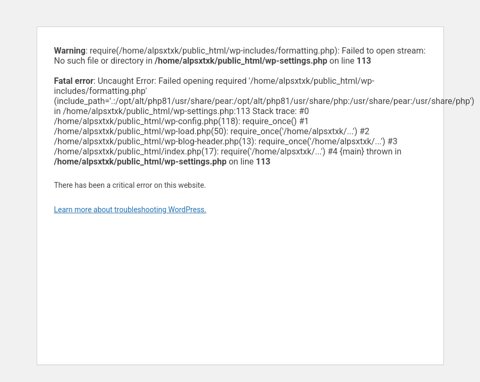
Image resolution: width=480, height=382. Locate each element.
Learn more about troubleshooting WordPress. (130, 209)
